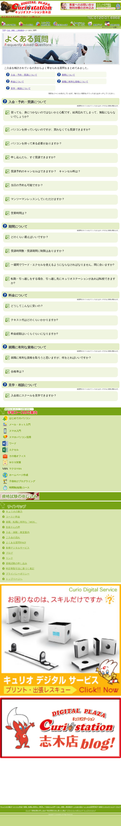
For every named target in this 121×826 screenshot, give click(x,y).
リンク (28, 810)
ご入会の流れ (78, 807)
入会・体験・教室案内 (64, 807)
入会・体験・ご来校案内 (15, 30)
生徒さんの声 (50, 807)
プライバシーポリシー (75, 810)
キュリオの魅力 (6, 807)
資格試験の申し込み (39, 810)
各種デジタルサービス (106, 807)
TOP (4, 30)
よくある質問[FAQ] (91, 807)
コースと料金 (17, 807)
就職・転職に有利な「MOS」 (34, 807)
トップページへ (89, 810)
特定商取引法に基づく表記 (56, 810)
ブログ (117, 807)
